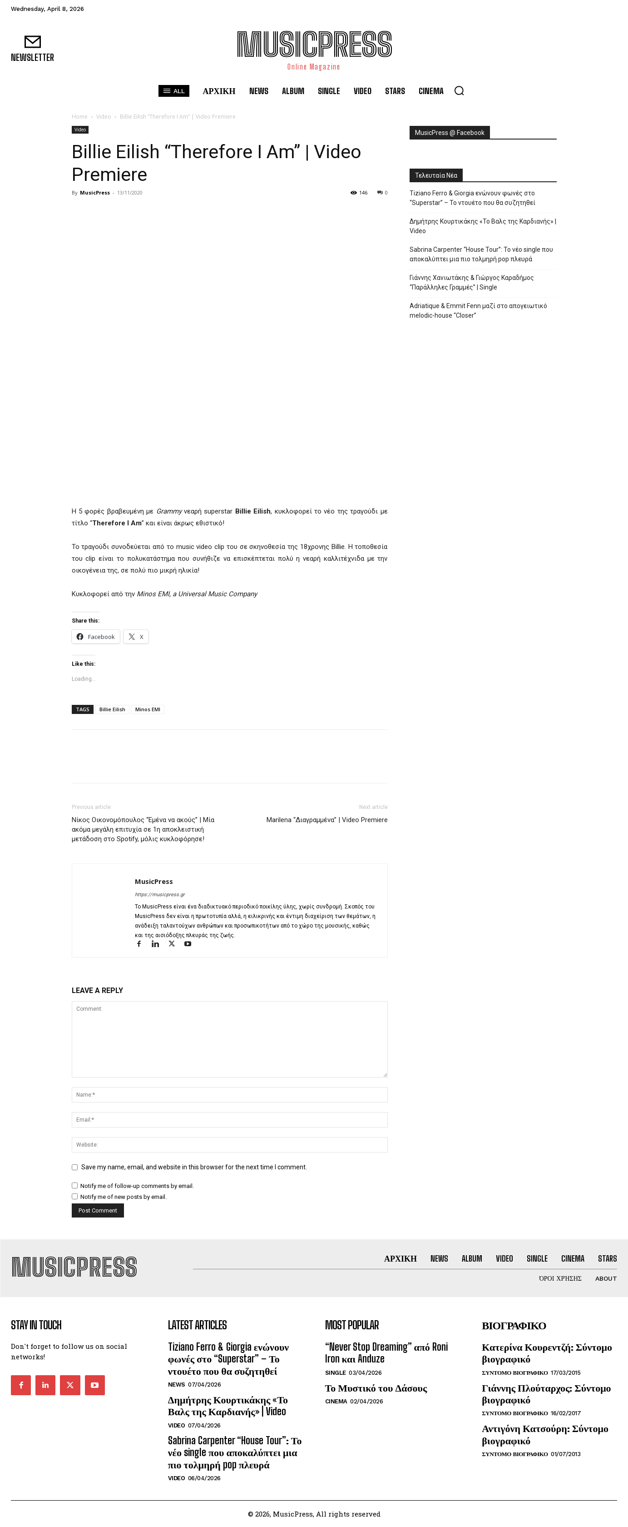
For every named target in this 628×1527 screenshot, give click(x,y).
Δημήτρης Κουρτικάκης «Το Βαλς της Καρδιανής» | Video (483, 226)
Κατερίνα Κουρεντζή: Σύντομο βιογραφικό (547, 1353)
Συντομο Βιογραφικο (515, 1372)
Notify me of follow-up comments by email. (137, 1186)
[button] (459, 90)
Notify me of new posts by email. (123, 1196)
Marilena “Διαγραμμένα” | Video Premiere (327, 820)
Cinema (336, 1401)
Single (335, 1372)
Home (80, 116)
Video (103, 116)
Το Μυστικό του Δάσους (376, 1388)
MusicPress (95, 192)
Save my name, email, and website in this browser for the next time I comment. (194, 1167)
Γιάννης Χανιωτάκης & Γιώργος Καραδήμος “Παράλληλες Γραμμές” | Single (472, 282)
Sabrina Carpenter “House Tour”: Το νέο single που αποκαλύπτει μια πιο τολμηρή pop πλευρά (481, 254)
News (176, 1384)
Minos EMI (147, 709)
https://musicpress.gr (160, 895)
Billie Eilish (112, 709)
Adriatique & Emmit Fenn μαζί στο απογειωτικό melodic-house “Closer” (478, 310)
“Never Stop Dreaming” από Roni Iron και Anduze (386, 1353)
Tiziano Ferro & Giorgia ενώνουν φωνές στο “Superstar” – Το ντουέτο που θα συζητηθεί (472, 198)
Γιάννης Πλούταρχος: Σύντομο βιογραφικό (546, 1394)
